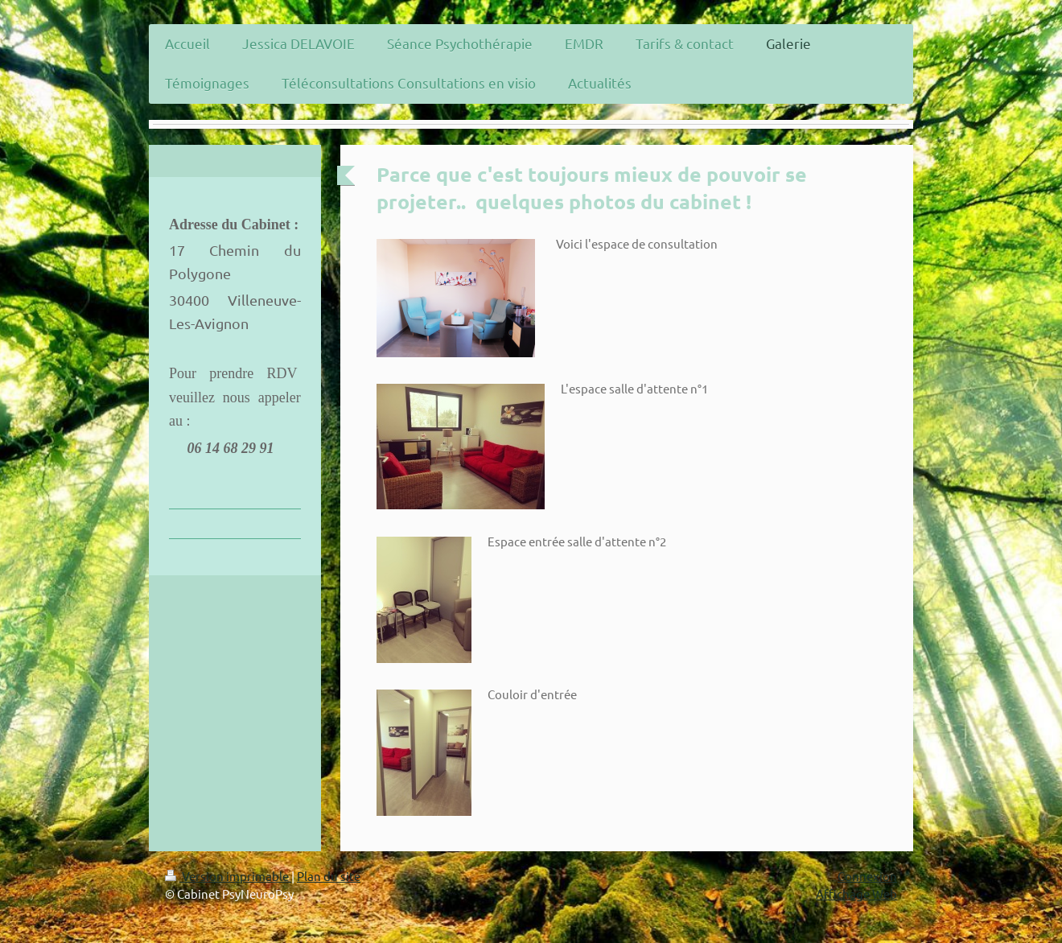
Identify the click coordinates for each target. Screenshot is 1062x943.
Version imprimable (228, 875)
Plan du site (328, 875)
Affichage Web (856, 893)
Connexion (867, 875)
